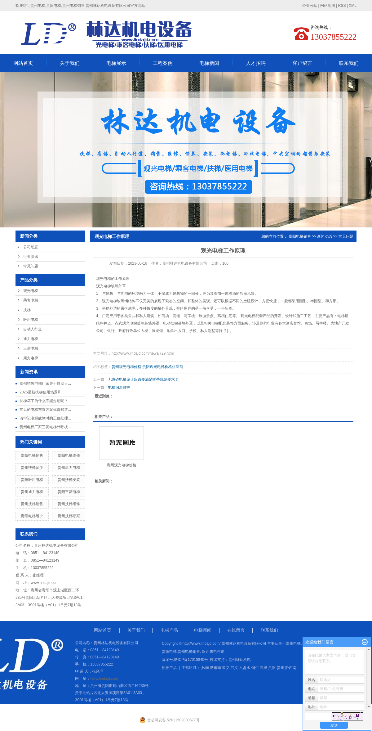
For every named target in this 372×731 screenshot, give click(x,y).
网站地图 (327, 5)
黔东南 (215, 668)
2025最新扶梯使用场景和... (42, 392)
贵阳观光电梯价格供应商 (162, 367)
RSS (342, 5)
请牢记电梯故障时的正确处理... (45, 418)
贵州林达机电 (239, 659)
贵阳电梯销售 (32, 455)
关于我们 (70, 63)
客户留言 (302, 63)
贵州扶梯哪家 (69, 516)
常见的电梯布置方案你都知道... (45, 409)
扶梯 (27, 310)
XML (352, 5)
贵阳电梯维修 (69, 455)
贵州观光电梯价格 (126, 367)
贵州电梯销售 (189, 651)
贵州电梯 (293, 643)
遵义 (225, 668)
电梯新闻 (209, 63)
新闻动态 (324, 236)
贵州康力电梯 (69, 467)
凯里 (263, 668)
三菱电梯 (30, 348)
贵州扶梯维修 (69, 504)
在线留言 (236, 630)
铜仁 (255, 668)
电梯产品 (169, 630)
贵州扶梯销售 (32, 504)
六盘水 (244, 668)
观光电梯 (30, 291)
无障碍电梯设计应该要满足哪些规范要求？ (143, 379)
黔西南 (290, 668)
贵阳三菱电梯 (69, 492)
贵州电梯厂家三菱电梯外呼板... (45, 427)
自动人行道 (32, 329)
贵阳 (272, 668)
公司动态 (30, 247)
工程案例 (163, 63)
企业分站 (309, 5)
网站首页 (23, 63)
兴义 (234, 668)
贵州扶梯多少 (32, 467)
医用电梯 (30, 319)
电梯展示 (116, 63)
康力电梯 (30, 358)
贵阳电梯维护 (32, 516)
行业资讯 (30, 256)
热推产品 (169, 668)
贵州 (280, 668)
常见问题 (30, 266)
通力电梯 (30, 339)
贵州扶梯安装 (69, 480)
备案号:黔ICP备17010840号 (185, 659)
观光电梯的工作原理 (113, 278)
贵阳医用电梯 (32, 480)
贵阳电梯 (169, 651)
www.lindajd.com (44, 583)
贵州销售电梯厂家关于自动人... (45, 383)
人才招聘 (256, 63)
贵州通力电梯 (32, 492)
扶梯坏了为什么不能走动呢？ (44, 401)
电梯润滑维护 (119, 387)
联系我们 (349, 63)
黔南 (205, 668)
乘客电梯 (30, 300)
